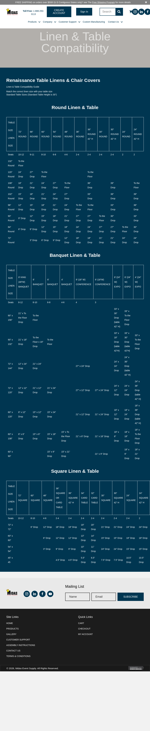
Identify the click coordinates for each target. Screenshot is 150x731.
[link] (32, 17)
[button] (59, 7)
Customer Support (18, 635)
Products (12, 624)
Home (9, 618)
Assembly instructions (20, 640)
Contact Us (13, 646)
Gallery (11, 629)
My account (85, 629)
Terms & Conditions (18, 651)
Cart (81, 618)
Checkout (84, 624)
